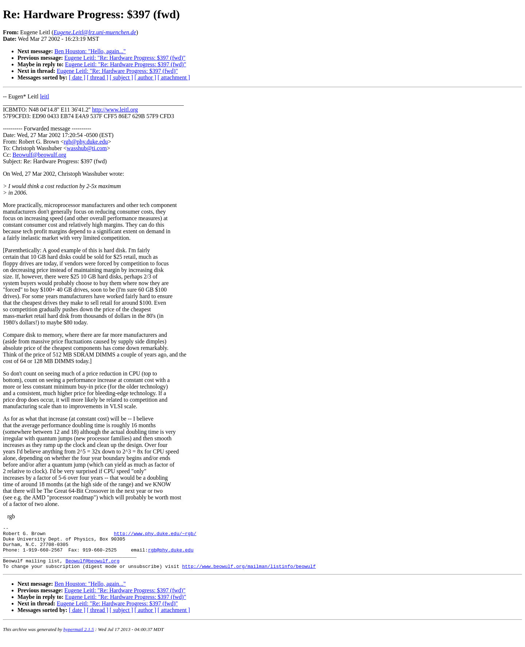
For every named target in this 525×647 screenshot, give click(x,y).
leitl (44, 96)
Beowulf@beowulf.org (39, 155)
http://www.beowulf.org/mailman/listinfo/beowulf (249, 575)
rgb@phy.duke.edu (86, 142)
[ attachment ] (174, 77)
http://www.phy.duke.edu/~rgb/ (155, 535)
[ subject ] (121, 77)
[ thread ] (97, 77)
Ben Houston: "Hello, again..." (90, 51)
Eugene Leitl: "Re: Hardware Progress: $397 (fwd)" (125, 58)
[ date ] (77, 77)
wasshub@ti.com (87, 148)
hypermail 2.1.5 (78, 638)
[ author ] (145, 77)
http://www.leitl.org (115, 109)
